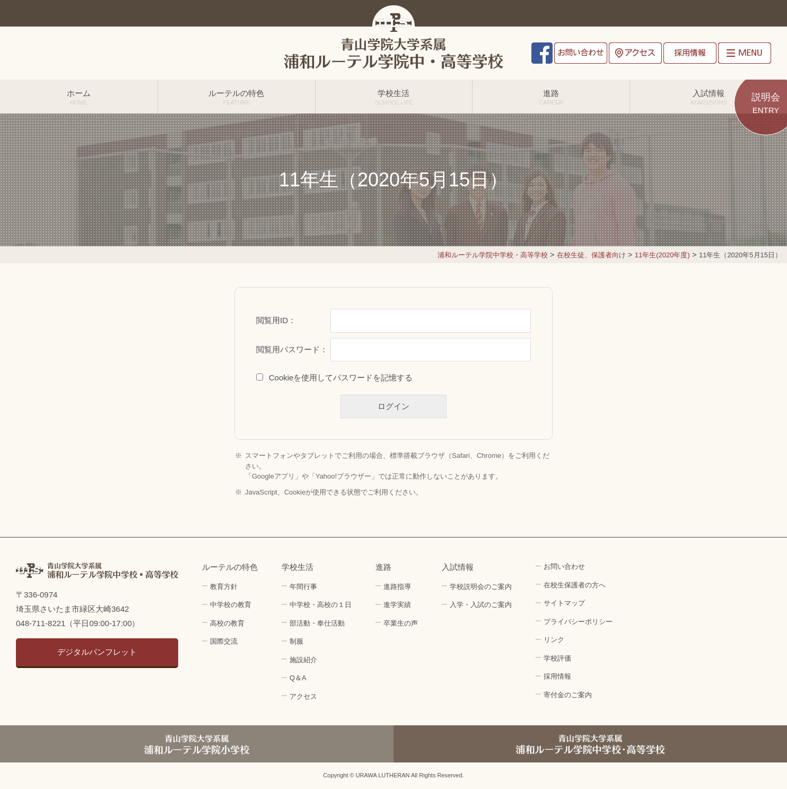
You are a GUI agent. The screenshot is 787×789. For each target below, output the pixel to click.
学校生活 (394, 97)
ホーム (79, 97)
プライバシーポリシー (578, 622)
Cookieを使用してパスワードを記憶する (341, 377)
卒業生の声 (400, 623)
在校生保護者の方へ (575, 585)
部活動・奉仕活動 (317, 623)
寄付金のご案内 (568, 695)
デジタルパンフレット (97, 651)
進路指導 (397, 587)
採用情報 (689, 53)
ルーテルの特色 (236, 97)
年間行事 (303, 587)
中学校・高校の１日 (321, 605)
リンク (554, 640)
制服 (296, 641)
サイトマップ (564, 603)
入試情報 (708, 97)
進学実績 (397, 605)
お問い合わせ (580, 53)
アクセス (635, 53)
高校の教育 (227, 623)
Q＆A (298, 678)
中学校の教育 (230, 605)
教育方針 (224, 587)
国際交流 (224, 641)
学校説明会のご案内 (481, 587)
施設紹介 (303, 660)
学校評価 (557, 658)
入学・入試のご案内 (481, 605)
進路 (551, 97)
